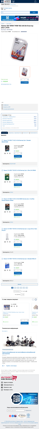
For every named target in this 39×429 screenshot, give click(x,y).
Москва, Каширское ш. (7, 120)
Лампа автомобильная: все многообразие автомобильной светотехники (18, 352)
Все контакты (13, 4)
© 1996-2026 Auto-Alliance (10, 421)
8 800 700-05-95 (6, 379)
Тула (4, 125)
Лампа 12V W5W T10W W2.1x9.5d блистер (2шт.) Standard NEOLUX (19, 258)
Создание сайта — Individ (21, 421)
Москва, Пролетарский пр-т (8, 124)
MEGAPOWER (12, 163)
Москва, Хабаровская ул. (8, 122)
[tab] (4, 133)
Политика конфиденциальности (16, 422)
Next (36, 299)
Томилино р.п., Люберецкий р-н (9, 116)
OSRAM (11, 192)
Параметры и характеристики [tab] (15, 132)
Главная (2, 23)
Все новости (4, 331)
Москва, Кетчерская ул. (8, 118)
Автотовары (8, 23)
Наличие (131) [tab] (26, 132)
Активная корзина (8, 8)
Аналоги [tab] (4, 132)
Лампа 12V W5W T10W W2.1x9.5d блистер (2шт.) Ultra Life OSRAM (19, 170)
